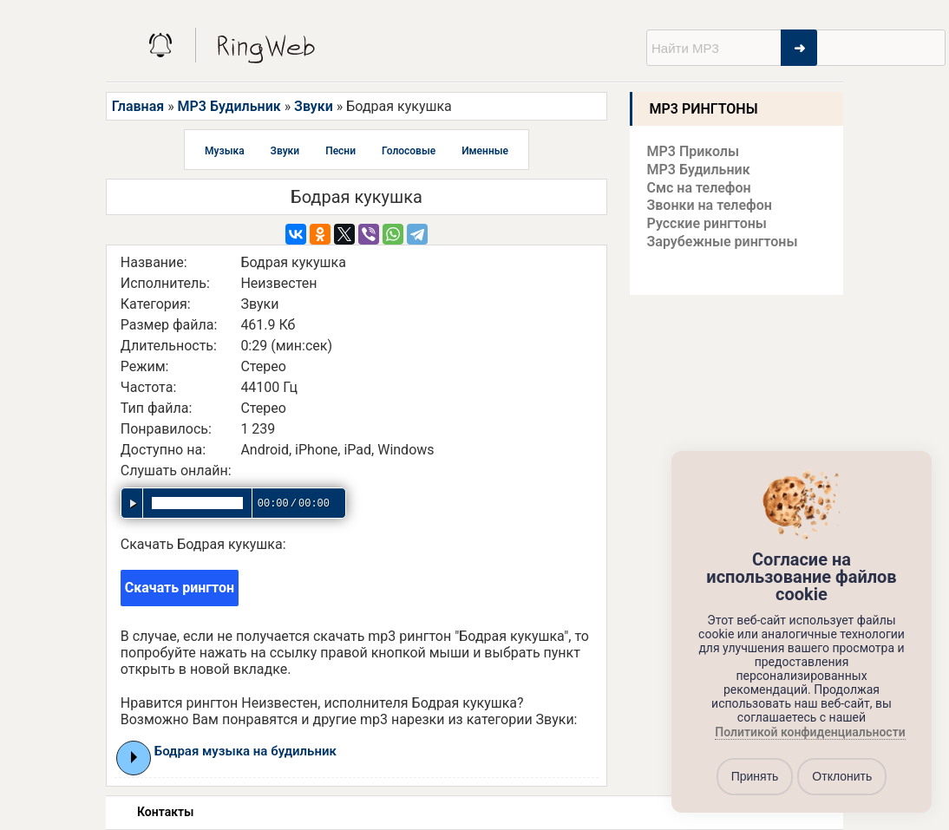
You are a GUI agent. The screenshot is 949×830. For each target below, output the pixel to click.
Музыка (225, 151)
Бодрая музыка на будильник (245, 751)
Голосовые (408, 151)
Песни (340, 151)
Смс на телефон (699, 188)
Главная (138, 106)
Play (134, 757)
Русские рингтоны (707, 223)
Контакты (165, 812)
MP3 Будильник (229, 106)
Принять (755, 776)
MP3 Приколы (693, 151)
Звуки (313, 106)
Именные (484, 151)
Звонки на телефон (709, 205)
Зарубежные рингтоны (722, 241)
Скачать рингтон (179, 587)
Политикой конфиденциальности (810, 732)
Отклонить (842, 776)
